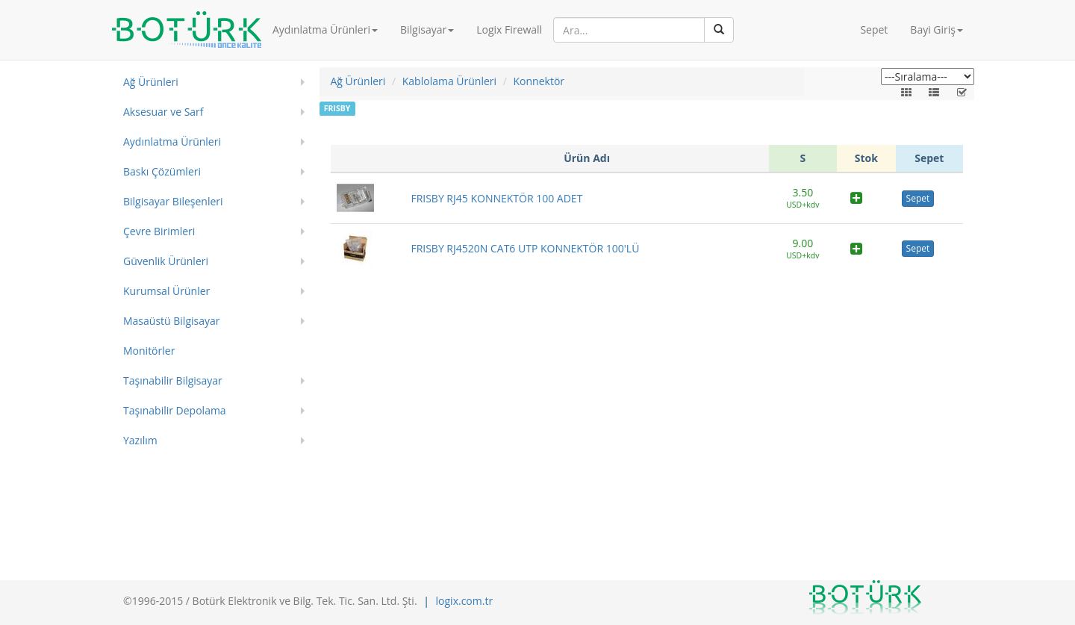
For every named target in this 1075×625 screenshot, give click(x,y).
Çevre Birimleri (159, 231)
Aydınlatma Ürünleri (325, 29)
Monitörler (149, 350)
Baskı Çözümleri (162, 171)
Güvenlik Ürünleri (165, 261)
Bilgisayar (427, 29)
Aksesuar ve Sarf (163, 112)
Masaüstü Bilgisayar (171, 321)
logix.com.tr (464, 601)
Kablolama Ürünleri (449, 81)
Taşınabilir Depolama (174, 410)
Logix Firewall (509, 29)
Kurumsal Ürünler (166, 291)
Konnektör (539, 81)
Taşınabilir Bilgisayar (172, 380)
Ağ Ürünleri (150, 82)
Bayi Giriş (936, 29)
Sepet (874, 29)
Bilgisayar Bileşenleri (173, 201)
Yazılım (140, 440)
